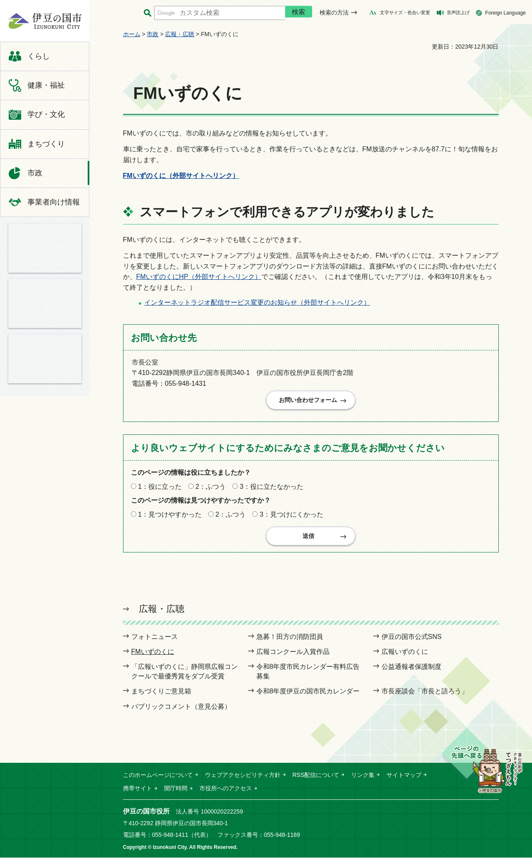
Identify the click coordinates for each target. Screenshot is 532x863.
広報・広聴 (179, 34)
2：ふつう (210, 489)
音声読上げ (458, 12)
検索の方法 (334, 12)
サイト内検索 (147, 13)
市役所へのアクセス (226, 793)
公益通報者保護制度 (411, 672)
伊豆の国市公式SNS (412, 642)
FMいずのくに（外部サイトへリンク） (181, 175)
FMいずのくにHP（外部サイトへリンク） (198, 276)
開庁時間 (175, 793)
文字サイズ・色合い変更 (405, 12)
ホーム (131, 34)
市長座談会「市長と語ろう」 (425, 696)
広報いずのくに (405, 657)
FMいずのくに (152, 657)
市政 (152, 34)
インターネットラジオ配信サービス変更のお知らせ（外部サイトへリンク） (257, 302)
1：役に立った (160, 489)
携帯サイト (137, 793)
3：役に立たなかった (271, 489)
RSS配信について (316, 780)
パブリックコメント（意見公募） (181, 711)
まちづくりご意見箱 (161, 696)
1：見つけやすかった (170, 516)
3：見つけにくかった (291, 516)
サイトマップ (404, 780)
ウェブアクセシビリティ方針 (243, 780)
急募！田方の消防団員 (289, 642)
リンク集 (362, 780)
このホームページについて (158, 780)
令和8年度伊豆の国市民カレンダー (308, 696)
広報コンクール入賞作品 (293, 657)
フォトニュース (154, 642)
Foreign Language (505, 13)
